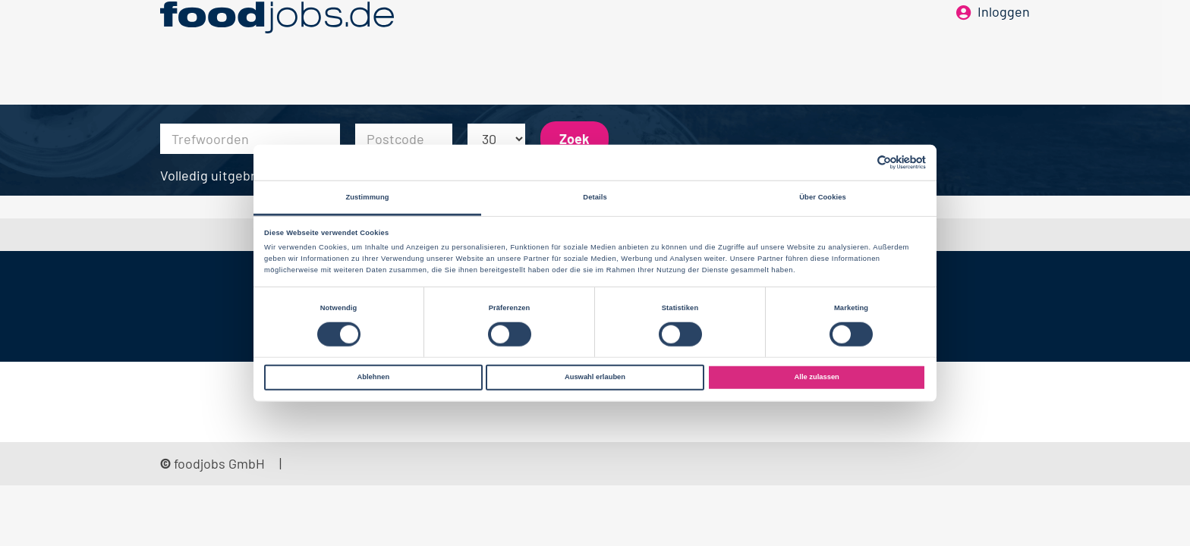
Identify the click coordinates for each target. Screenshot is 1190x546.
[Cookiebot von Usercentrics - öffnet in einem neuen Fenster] (859, 162)
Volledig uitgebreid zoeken (240, 175)
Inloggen (1004, 36)
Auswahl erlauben (595, 377)
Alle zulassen (817, 377)
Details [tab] (594, 197)
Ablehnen (373, 377)
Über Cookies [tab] (822, 197)
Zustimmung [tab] (367, 197)
